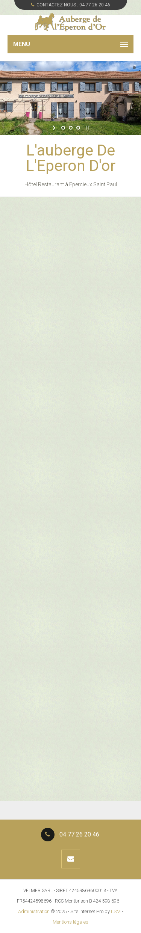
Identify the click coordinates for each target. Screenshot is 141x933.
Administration (34, 911)
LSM (116, 911)
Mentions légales (70, 922)
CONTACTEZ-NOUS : (70, 5)
